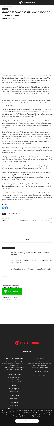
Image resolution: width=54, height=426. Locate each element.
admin (5, 18)
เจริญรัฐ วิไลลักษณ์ (16, 213)
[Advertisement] (27, 62)
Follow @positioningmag (9, 299)
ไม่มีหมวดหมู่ (9, 6)
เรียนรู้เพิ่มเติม (37, 417)
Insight (8, 213)
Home (3, 6)
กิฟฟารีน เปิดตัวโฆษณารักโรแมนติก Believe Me (39, 221)
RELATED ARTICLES (8, 248)
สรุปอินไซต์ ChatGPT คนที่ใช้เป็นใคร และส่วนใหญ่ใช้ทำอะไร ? (31, 269)
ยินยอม (27, 421)
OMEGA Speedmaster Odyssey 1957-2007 (14, 221)
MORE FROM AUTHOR (22, 248)
